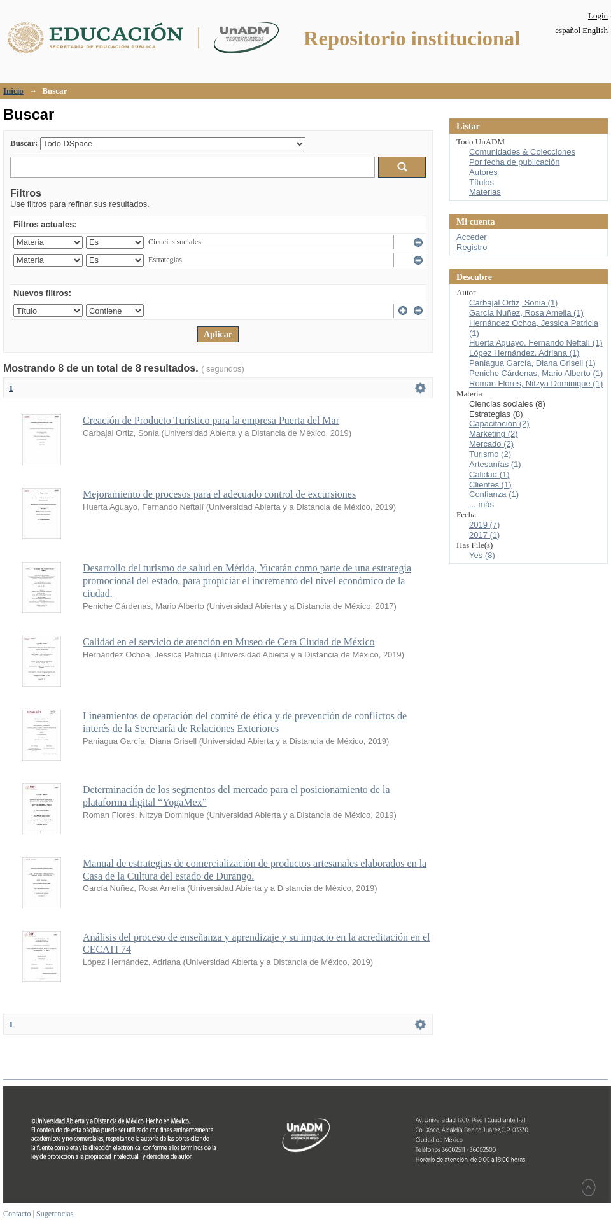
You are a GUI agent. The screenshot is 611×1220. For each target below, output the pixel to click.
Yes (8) (482, 555)
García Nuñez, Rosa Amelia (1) (526, 313)
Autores (483, 172)
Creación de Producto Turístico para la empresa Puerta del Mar (211, 420)
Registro (471, 247)
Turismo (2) (490, 454)
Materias (485, 192)
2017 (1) (484, 535)
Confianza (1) (494, 494)
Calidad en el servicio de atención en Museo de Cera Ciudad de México (229, 641)
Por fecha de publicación (514, 162)
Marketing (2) (493, 433)
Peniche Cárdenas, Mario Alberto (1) (536, 373)
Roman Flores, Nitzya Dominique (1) (536, 383)
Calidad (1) (489, 474)
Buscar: (24, 143)
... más (481, 504)
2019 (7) (484, 524)
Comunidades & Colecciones (522, 152)
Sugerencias (54, 1213)
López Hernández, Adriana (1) (524, 353)
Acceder (471, 237)
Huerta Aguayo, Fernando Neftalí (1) (536, 342)
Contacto (17, 1213)
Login (598, 15)
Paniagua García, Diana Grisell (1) (532, 363)
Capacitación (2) (499, 423)
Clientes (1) (490, 484)
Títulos (481, 182)
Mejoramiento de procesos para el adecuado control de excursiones (219, 494)
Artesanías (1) (495, 464)
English (595, 30)
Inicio (13, 90)
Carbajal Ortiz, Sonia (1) (513, 302)
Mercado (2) (491, 444)
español (567, 30)
